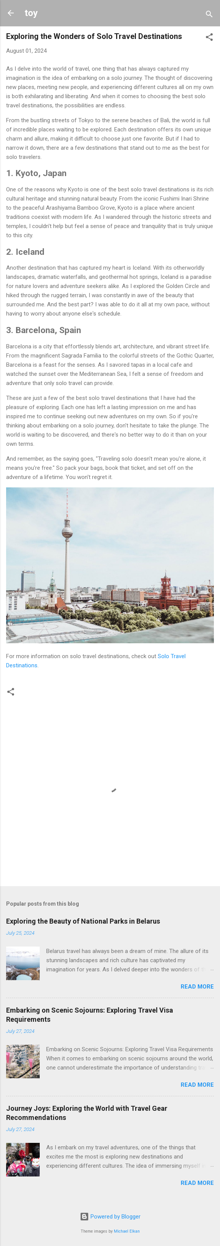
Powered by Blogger (110, 1216)
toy (31, 13)
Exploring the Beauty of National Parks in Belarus (83, 921)
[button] (209, 38)
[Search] (209, 15)
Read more (197, 986)
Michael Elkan (127, 1231)
